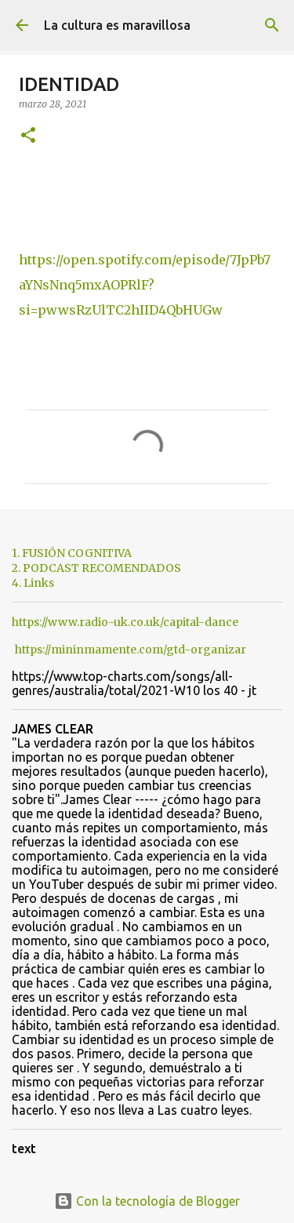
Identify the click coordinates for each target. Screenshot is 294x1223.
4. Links (33, 583)
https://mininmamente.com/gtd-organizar (130, 649)
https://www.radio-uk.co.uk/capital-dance (125, 622)
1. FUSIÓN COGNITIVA (72, 553)
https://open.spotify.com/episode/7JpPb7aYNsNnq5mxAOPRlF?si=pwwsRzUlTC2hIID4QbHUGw (144, 285)
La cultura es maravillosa (117, 25)
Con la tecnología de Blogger (147, 1201)
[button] (28, 136)
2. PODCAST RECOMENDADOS (96, 568)
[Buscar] (272, 25)
